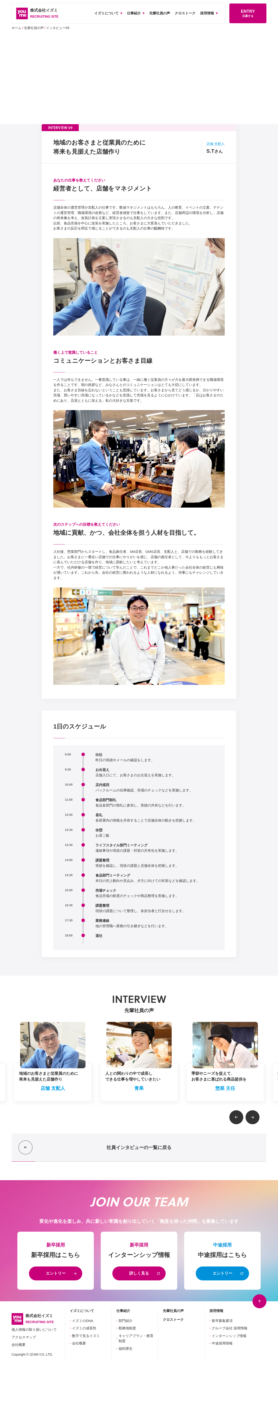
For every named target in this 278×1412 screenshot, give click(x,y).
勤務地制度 (127, 1328)
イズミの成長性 (84, 1328)
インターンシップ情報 (229, 1336)
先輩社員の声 (34, 28)
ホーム (16, 28)
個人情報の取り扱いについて (34, 1329)
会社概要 (18, 1345)
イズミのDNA (82, 1321)
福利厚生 (126, 1348)
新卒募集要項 (222, 1321)
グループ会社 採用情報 (229, 1328)
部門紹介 (126, 1321)
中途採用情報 (222, 1343)
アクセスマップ (24, 1337)
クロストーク (173, 1319)
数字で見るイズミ (86, 1336)
